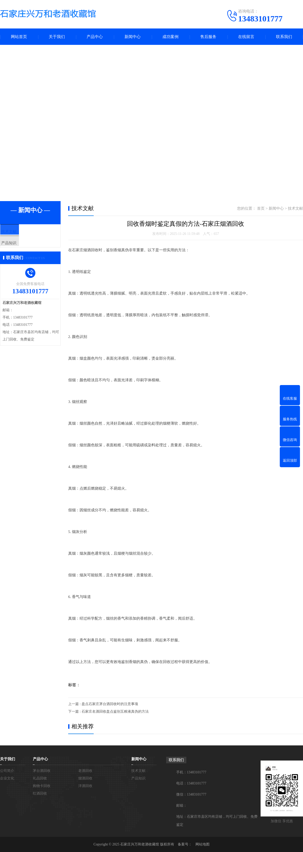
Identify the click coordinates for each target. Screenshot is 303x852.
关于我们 (57, 37)
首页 (261, 208)
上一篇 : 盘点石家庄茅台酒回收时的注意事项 (103, 704)
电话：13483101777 (191, 783)
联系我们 (284, 37)
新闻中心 (132, 37)
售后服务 (208, 37)
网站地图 (202, 844)
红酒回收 (40, 793)
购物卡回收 (41, 786)
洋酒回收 (85, 786)
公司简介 (7, 771)
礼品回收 (40, 778)
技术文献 (19, 232)
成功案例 (170, 37)
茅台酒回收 (41, 771)
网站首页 (19, 37)
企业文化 (7, 778)
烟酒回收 (85, 778)
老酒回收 (85, 771)
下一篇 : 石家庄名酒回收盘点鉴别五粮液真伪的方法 (108, 711)
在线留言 (246, 37)
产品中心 (95, 37)
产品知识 (19, 247)
